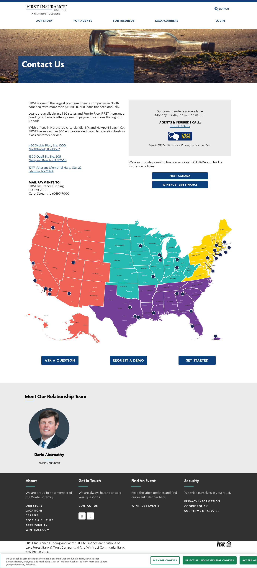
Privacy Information (202, 501)
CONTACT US (88, 505)
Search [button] (224, 8)
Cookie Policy (196, 506)
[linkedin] (82, 515)
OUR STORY (44, 20)
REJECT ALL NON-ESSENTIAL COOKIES (209, 560)
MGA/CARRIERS (166, 20)
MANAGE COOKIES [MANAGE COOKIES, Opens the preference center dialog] (165, 560)
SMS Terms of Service (201, 510)
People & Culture (39, 520)
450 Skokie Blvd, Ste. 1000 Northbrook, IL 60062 (47, 147)
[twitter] (90, 515)
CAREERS (32, 515)
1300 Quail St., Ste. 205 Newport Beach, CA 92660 (48, 158)
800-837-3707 (180, 126)
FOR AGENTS (82, 20)
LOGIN (220, 20)
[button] (180, 175)
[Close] (251, 560)
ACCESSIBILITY (37, 525)
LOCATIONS (34, 510)
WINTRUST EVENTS (145, 505)
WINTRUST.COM (38, 529)
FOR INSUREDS (124, 20)
